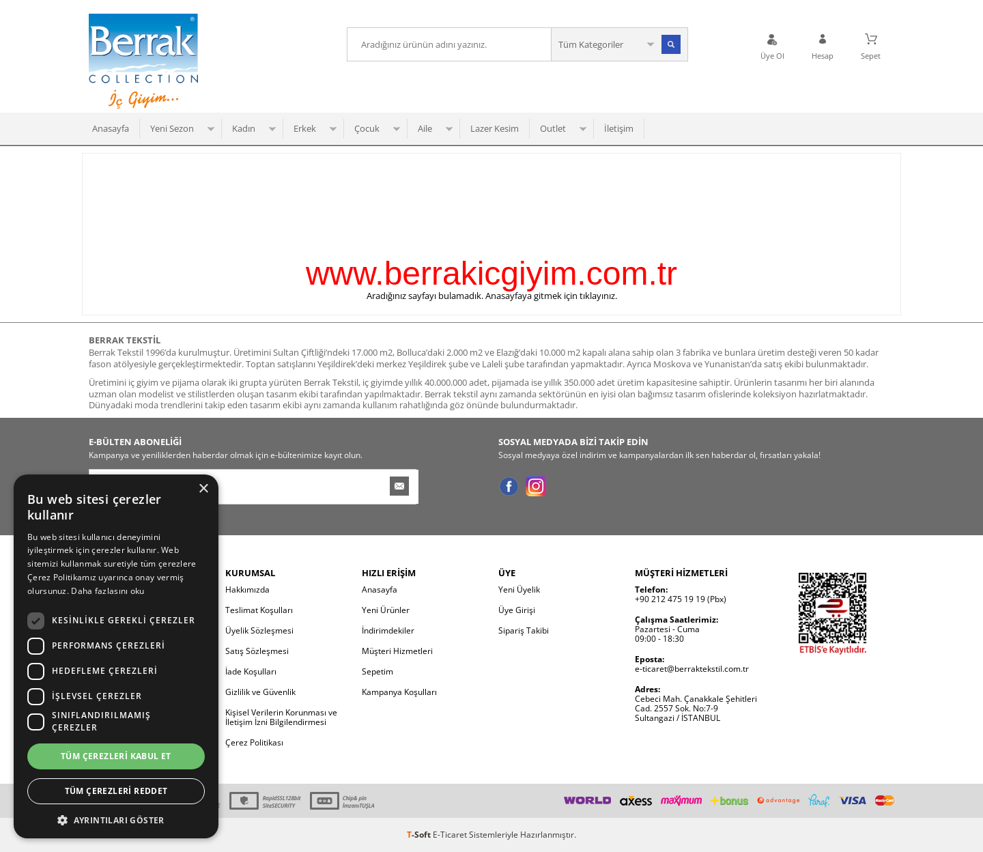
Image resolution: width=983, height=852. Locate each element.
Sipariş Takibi (523, 630)
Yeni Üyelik (519, 589)
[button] (116, 819)
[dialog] (116, 656)
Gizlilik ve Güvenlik (260, 692)
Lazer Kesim (494, 128)
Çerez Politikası (254, 742)
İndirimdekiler (388, 630)
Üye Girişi (516, 610)
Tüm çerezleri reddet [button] (116, 791)
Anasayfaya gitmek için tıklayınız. (551, 295)
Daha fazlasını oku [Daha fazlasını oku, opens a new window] (107, 591)
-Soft (420, 834)
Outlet (553, 128)
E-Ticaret (450, 834)
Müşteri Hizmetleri (397, 651)
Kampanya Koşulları (399, 692)
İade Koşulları (250, 671)
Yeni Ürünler (386, 610)
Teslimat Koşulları (259, 610)
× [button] (203, 489)
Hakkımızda (247, 589)
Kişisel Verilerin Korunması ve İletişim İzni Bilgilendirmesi (281, 717)
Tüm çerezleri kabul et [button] (116, 756)
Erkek (305, 128)
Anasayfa (110, 128)
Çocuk (367, 128)
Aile (425, 128)
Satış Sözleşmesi (257, 651)
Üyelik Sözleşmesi (259, 630)
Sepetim (377, 671)
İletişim (618, 128)
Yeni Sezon (172, 128)
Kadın (243, 128)
